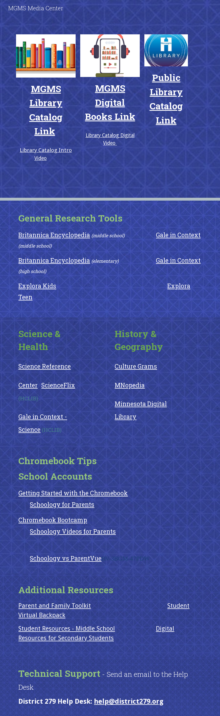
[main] (45, 110)
